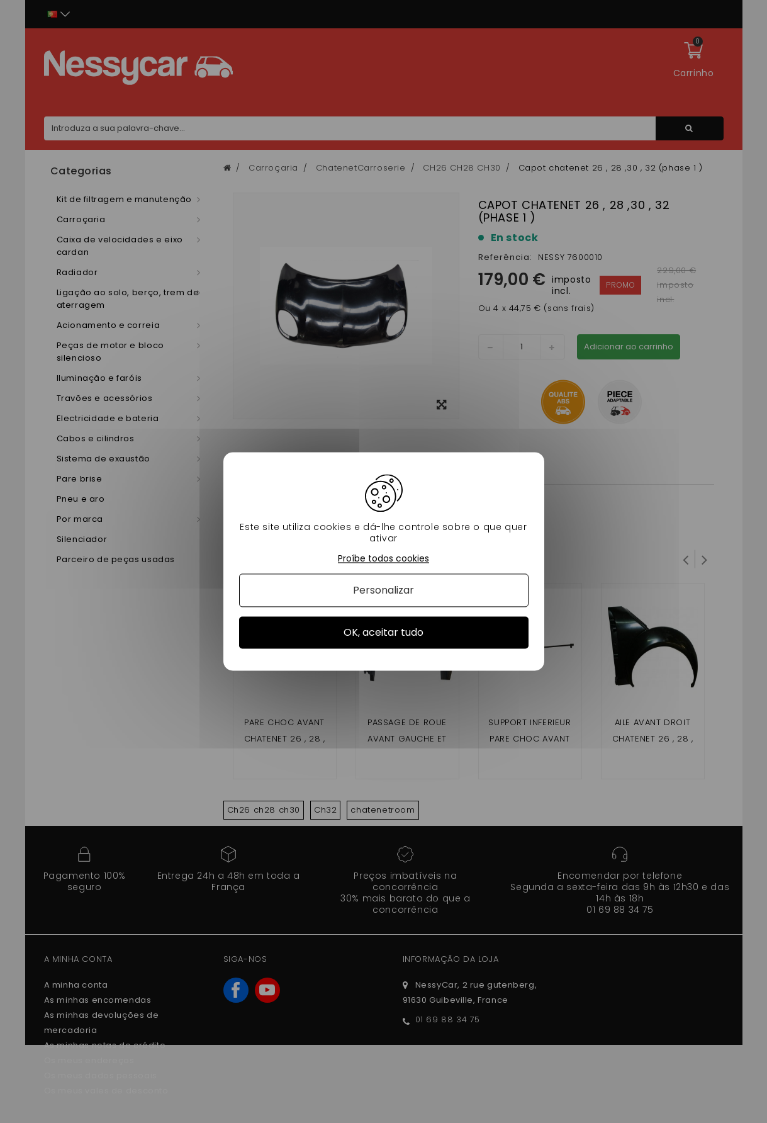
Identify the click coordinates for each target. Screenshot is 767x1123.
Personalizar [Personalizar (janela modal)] (383, 590)
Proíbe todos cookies (383, 558)
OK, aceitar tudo (383, 632)
